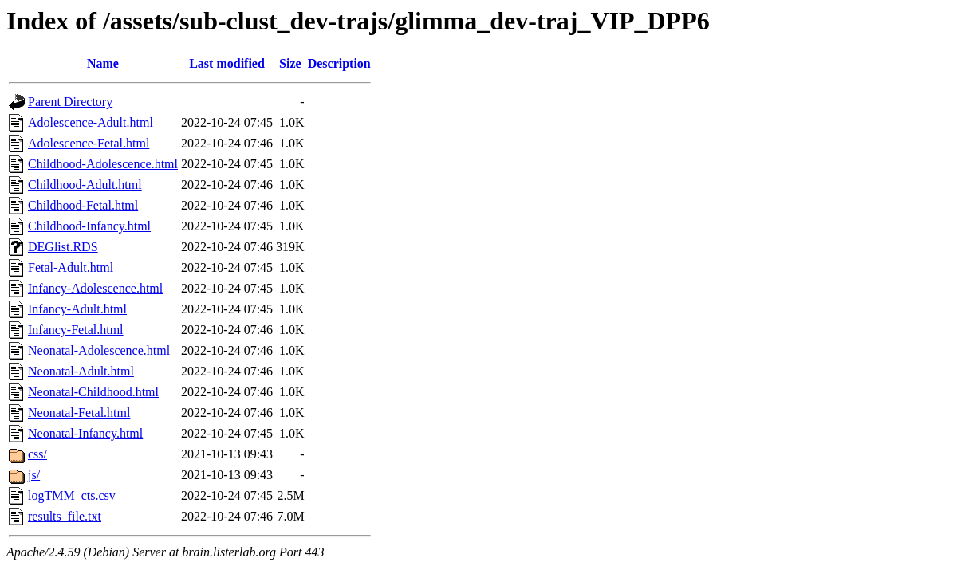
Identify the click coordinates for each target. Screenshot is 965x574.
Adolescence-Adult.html (90, 122)
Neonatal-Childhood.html (93, 392)
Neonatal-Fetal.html (79, 412)
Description (339, 63)
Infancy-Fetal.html (76, 329)
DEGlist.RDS (63, 247)
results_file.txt (64, 516)
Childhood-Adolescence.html (103, 164)
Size (290, 63)
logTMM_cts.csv (72, 495)
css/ (37, 454)
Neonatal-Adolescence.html (99, 350)
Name (103, 63)
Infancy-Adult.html (77, 309)
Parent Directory (70, 101)
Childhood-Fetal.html (83, 205)
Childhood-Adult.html (85, 184)
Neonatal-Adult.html (81, 371)
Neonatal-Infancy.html (85, 433)
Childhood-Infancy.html (89, 226)
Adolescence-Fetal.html (88, 143)
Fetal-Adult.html (70, 267)
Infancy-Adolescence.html (95, 288)
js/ (34, 475)
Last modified (227, 63)
